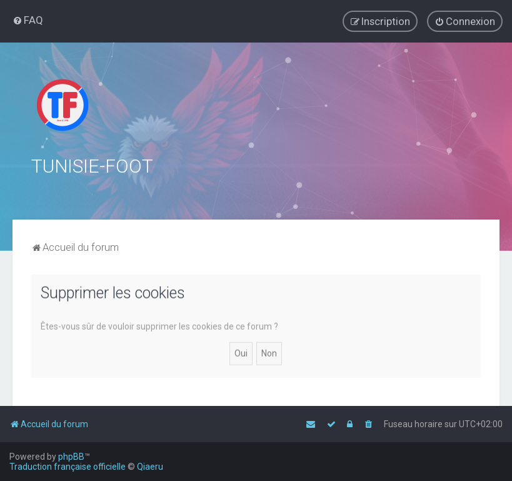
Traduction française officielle (67, 467)
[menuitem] (27, 20)
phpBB (71, 457)
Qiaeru (150, 467)
